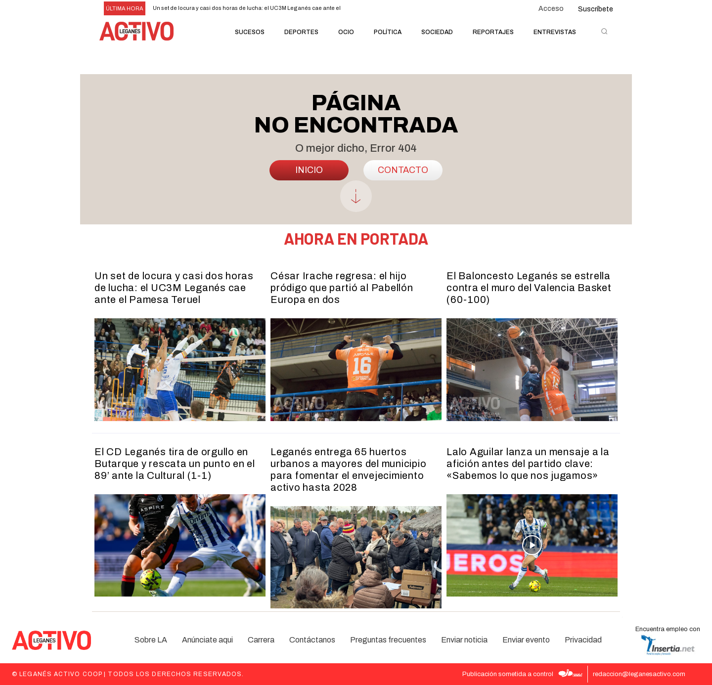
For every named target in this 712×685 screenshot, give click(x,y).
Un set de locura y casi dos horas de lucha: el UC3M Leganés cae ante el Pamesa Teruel (174, 287)
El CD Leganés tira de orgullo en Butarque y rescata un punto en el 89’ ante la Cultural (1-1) (174, 463)
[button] (604, 31)
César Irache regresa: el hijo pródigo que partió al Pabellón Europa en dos (341, 287)
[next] (370, 8)
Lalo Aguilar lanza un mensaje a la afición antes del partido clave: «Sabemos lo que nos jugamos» (528, 463)
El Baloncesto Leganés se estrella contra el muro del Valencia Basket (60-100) (529, 287)
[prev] (354, 8)
